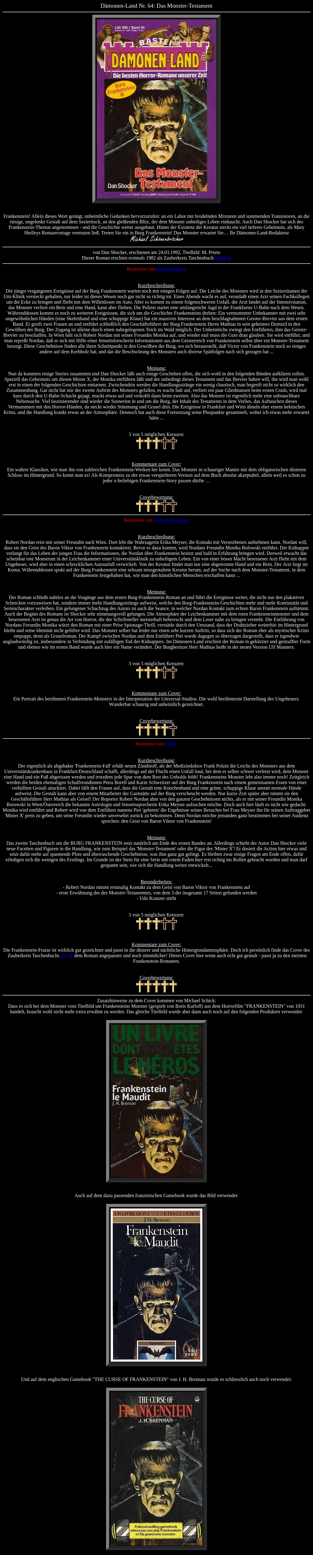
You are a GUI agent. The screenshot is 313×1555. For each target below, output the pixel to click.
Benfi (170, 743)
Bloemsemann (171, 268)
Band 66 (223, 257)
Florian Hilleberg (171, 520)
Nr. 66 (67, 955)
